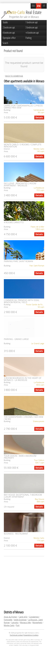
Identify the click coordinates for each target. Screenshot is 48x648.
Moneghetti (37, 622)
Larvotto (14, 622)
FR (33, 6)
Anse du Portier (10, 617)
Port (17, 625)
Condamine (34, 617)
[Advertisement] (24, 583)
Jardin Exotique (20, 619)
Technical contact (16, 635)
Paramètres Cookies (30, 635)
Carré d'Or (23, 617)
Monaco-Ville (25, 622)
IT (44, 6)
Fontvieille (8, 619)
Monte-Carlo (9, 625)
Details (39, 117)
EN (38, 6)
